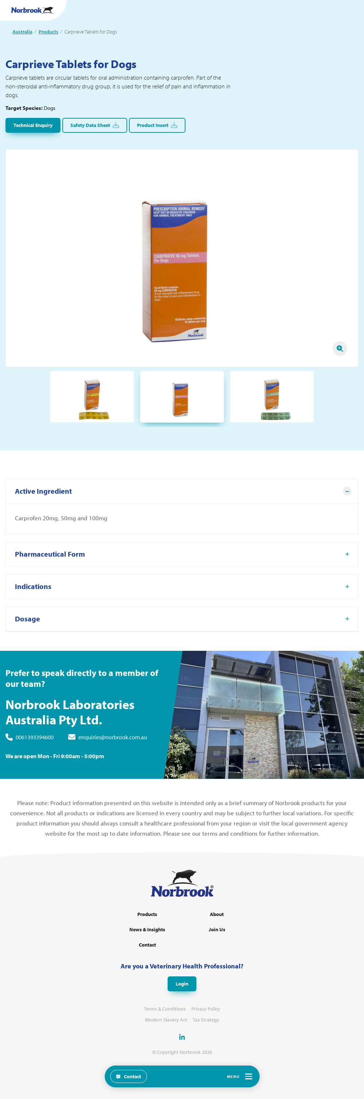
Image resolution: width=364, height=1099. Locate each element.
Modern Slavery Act (166, 1020)
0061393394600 (35, 744)
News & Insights (147, 930)
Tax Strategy (206, 1020)
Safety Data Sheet (94, 125)
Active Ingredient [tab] (43, 498)
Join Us (217, 930)
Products (48, 31)
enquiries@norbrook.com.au (112, 744)
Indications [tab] (33, 593)
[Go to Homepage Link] (32, 10)
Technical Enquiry (32, 125)
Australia (22, 31)
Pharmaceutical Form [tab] (50, 561)
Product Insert (157, 125)
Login (182, 983)
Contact (147, 945)
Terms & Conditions (165, 1009)
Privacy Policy (205, 1009)
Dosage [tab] (27, 625)
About (217, 914)
